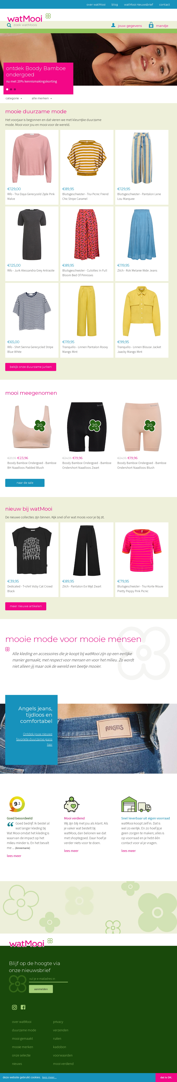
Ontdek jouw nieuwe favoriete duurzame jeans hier (34, 739)
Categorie (12, 98)
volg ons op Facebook (25, 1008)
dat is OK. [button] (166, 1077)
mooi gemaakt (22, 1038)
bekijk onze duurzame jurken (31, 367)
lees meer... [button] (49, 1077)
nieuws (17, 1064)
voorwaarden (63, 1055)
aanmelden (41, 989)
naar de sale (25, 482)
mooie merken (22, 1047)
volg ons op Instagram (16, 1008)
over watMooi (21, 1022)
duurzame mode (24, 1030)
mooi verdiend (63, 1064)
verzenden (60, 1030)
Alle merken (40, 98)
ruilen (57, 1038)
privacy (58, 1022)
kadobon (59, 1047)
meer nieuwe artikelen (26, 606)
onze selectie (21, 1055)
